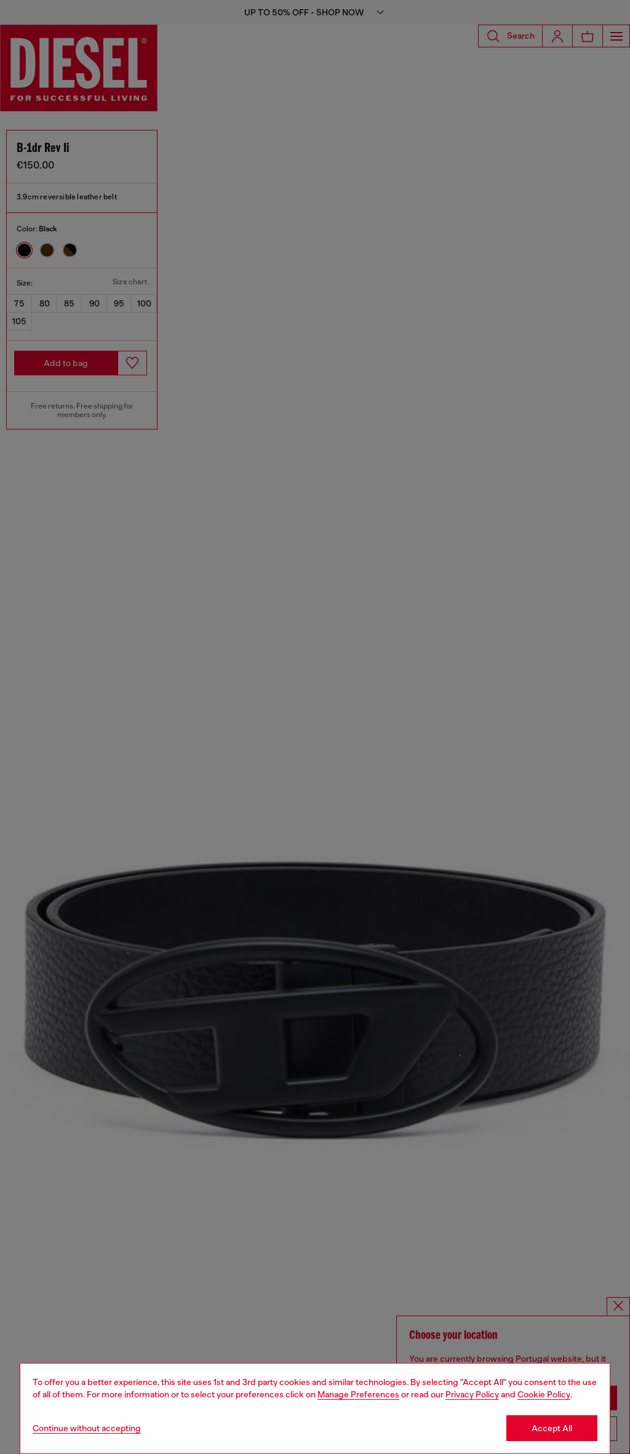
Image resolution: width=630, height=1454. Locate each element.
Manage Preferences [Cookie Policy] (358, 1394)
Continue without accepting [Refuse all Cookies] (87, 1428)
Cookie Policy (543, 1394)
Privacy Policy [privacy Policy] (472, 1394)
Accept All (552, 1428)
